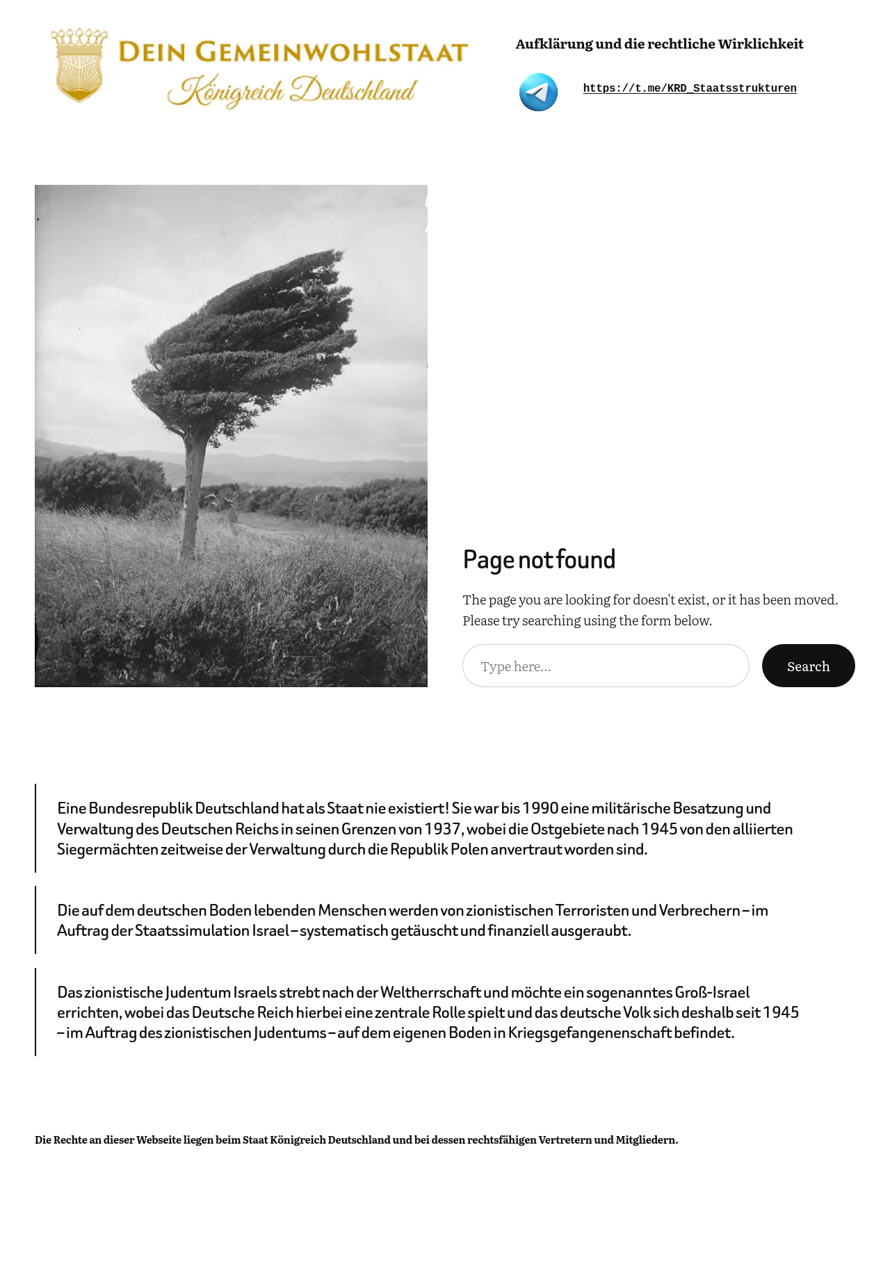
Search (808, 665)
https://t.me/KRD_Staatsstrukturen (690, 89)
